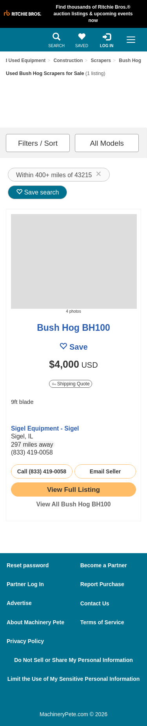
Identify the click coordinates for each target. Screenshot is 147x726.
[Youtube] (99, 699)
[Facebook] (55, 699)
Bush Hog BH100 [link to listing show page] (73, 328)
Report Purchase (102, 584)
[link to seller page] (26, 416)
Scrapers (101, 60)
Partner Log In (25, 584)
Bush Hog (130, 60)
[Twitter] (77, 699)
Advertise (19, 603)
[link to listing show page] (73, 489)
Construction (68, 60)
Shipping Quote (71, 384)
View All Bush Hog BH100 (73, 504)
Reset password (28, 565)
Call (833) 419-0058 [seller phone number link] (41, 471)
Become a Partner (103, 565)
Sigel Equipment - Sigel (45, 428)
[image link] (73, 261)
